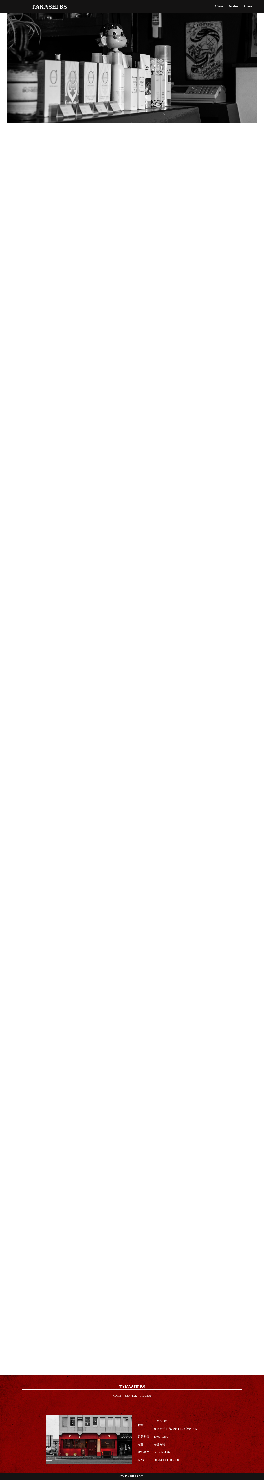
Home (219, 6)
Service (233, 6)
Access (248, 6)
